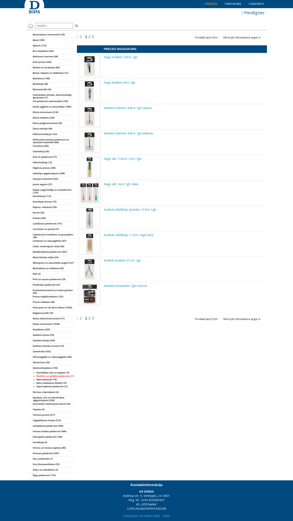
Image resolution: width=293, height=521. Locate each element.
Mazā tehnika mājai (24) (43, 258)
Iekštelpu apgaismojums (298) (46, 174)
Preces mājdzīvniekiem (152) (45, 297)
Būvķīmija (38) (38, 84)
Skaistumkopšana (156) (43, 368)
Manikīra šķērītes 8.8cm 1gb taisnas (128, 108)
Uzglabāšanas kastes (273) (44, 421)
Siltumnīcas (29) (39, 363)
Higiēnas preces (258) (42, 168)
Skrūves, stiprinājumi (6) (43, 392)
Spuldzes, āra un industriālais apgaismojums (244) (46, 398)
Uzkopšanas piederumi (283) (45, 426)
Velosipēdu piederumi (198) (45, 437)
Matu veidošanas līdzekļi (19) (51, 383)
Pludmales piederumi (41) (44, 285)
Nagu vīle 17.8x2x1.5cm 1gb (122, 159)
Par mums (232, 3)
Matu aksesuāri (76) (46, 379)
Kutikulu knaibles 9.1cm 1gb (122, 260)
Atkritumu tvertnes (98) (43, 57)
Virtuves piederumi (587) (43, 453)
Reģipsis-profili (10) (40, 313)
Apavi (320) (36, 40)
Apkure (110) (37, 46)
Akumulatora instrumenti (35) (46, 35)
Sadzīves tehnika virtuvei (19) (46, 346)
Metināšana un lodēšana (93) (46, 268)
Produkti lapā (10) (206, 37)
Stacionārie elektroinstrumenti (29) (49, 404)
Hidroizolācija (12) (40, 163)
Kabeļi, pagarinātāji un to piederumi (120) (50, 190)
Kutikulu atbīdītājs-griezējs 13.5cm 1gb (130, 209)
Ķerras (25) (36, 213)
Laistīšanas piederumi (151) (45, 224)
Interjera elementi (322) (43, 179)
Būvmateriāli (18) (39, 90)
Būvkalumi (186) (39, 79)
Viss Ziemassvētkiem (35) (44, 464)
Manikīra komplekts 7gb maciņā (125, 286)
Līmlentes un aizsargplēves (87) (47, 241)
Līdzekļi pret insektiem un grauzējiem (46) (50, 235)
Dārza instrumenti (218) (43, 112)
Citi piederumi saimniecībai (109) (48, 101)
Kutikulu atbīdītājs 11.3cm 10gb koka (128, 235)
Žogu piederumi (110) (42, 475)
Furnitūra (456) (38, 146)
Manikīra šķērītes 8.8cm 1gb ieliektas (128, 133)
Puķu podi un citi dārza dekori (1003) (50, 308)
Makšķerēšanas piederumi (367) (47, 252)
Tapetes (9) (36, 410)
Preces (210, 3)
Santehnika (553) (39, 352)
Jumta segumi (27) (40, 185)
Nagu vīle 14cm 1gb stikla (121, 184)
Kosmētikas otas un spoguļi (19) (52, 372)
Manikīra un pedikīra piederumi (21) (55, 376)
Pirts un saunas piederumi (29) (47, 279)
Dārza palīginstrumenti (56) (45, 123)
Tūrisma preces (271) (41, 415)
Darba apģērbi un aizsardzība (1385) (49, 107)
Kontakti (256, 3)
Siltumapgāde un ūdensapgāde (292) (50, 357)
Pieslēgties (253, 12)
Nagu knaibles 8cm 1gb (119, 82)
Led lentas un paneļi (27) (43, 229)
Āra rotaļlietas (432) (41, 51)
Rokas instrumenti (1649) (44, 324)
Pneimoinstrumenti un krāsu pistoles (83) (50, 290)
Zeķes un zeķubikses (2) (43, 470)
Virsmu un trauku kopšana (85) (47, 448)
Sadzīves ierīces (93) (41, 335)
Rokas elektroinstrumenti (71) (46, 319)
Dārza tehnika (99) (40, 129)
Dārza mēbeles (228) (41, 118)
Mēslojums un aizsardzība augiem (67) (51, 263)
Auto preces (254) (39, 62)
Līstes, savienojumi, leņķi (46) (46, 247)
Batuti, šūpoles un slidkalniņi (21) (48, 73)
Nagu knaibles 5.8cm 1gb (121, 57)
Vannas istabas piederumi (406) (47, 432)
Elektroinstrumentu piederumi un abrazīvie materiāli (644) (48, 140)
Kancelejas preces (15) (42, 202)
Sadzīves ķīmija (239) (41, 341)
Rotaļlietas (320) (39, 330)
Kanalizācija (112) (39, 196)
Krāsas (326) (37, 218)
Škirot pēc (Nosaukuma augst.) (241, 37)
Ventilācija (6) (37, 443)
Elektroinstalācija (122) (42, 134)
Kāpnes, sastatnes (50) (42, 207)
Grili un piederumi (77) (42, 157)
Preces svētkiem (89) (41, 302)
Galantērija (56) (38, 152)
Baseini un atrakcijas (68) (44, 68)
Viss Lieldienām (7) (40, 459)
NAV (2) (34, 274)
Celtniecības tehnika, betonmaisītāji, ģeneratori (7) (50, 95)
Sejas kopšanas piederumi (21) (52, 386)
